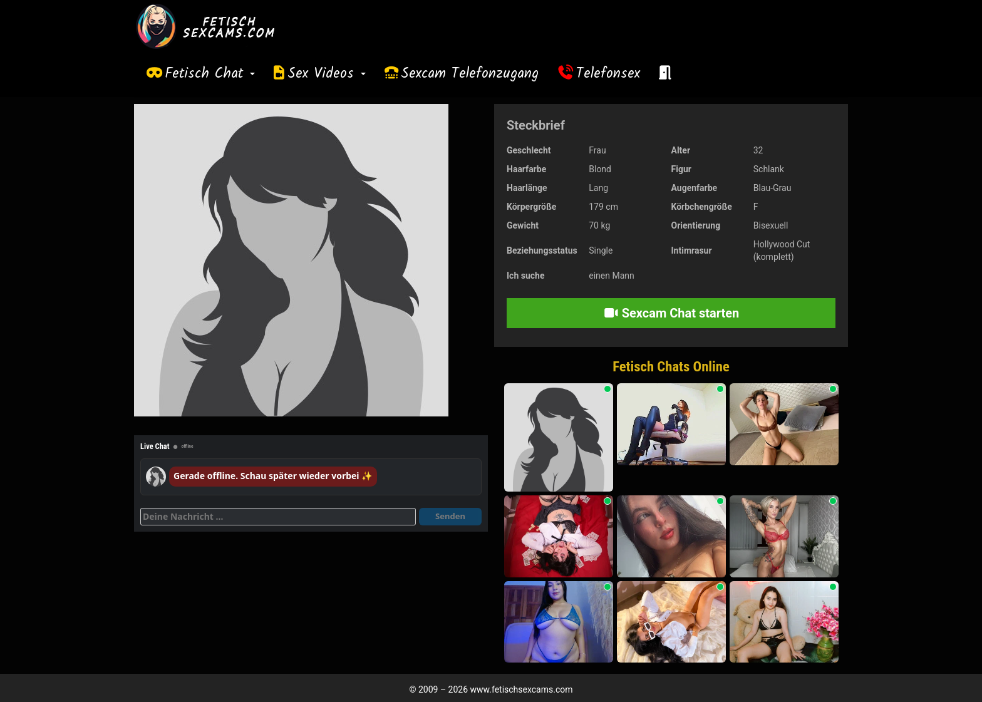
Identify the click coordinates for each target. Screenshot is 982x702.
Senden (450, 516)
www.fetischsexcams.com (521, 689)
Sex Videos (326, 74)
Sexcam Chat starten (671, 313)
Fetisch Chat (210, 74)
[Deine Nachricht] (278, 516)
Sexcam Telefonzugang (470, 74)
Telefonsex (608, 74)
